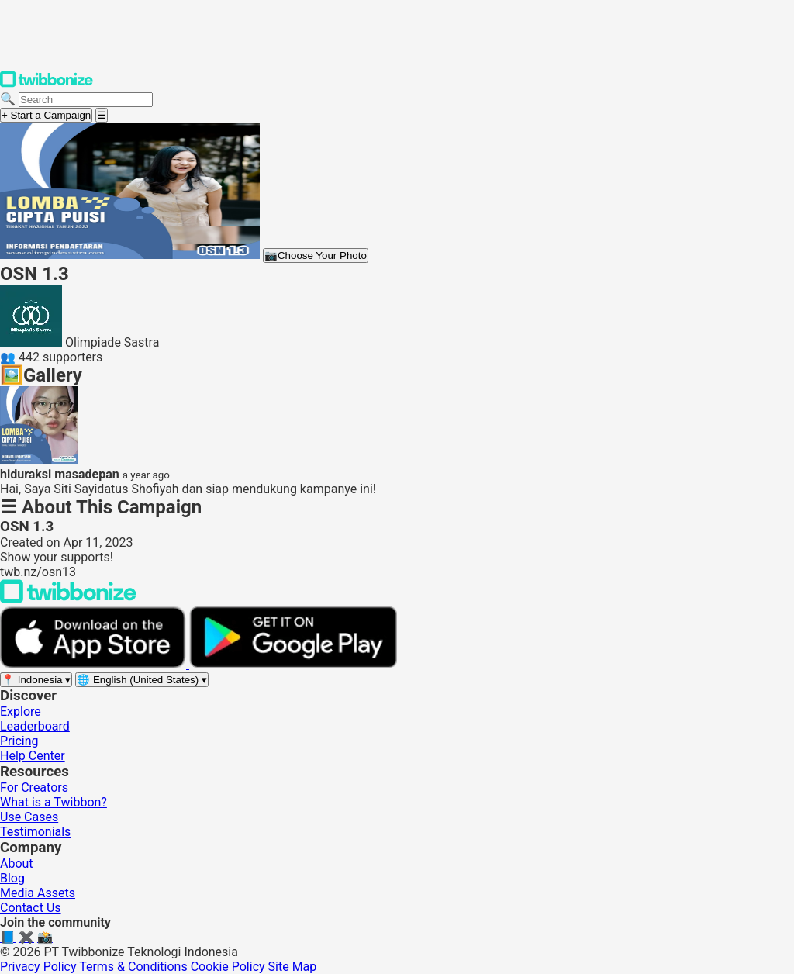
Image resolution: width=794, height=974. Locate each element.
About (16, 863)
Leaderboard (35, 726)
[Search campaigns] (86, 99)
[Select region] (36, 679)
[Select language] (142, 679)
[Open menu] (101, 115)
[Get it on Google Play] (293, 664)
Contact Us (30, 907)
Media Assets (37, 893)
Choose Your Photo (315, 255)
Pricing (19, 741)
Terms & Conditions (133, 966)
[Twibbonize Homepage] (46, 84)
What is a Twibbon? (53, 802)
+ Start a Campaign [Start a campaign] (46, 115)
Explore (20, 711)
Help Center (32, 755)
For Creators (34, 787)
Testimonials (35, 831)
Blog (12, 878)
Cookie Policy (228, 966)
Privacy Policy (38, 966)
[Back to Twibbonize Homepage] (68, 599)
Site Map (292, 966)
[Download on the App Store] (94, 664)
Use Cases (29, 817)
